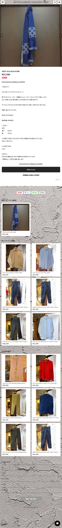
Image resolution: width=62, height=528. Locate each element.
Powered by (31, 510)
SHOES (3, 484)
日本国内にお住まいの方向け (31, 175)
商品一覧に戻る (31, 499)
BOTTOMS (5, 479)
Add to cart (31, 169)
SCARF (3, 490)
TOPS (3, 473)
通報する (58, 179)
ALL (2, 467)
